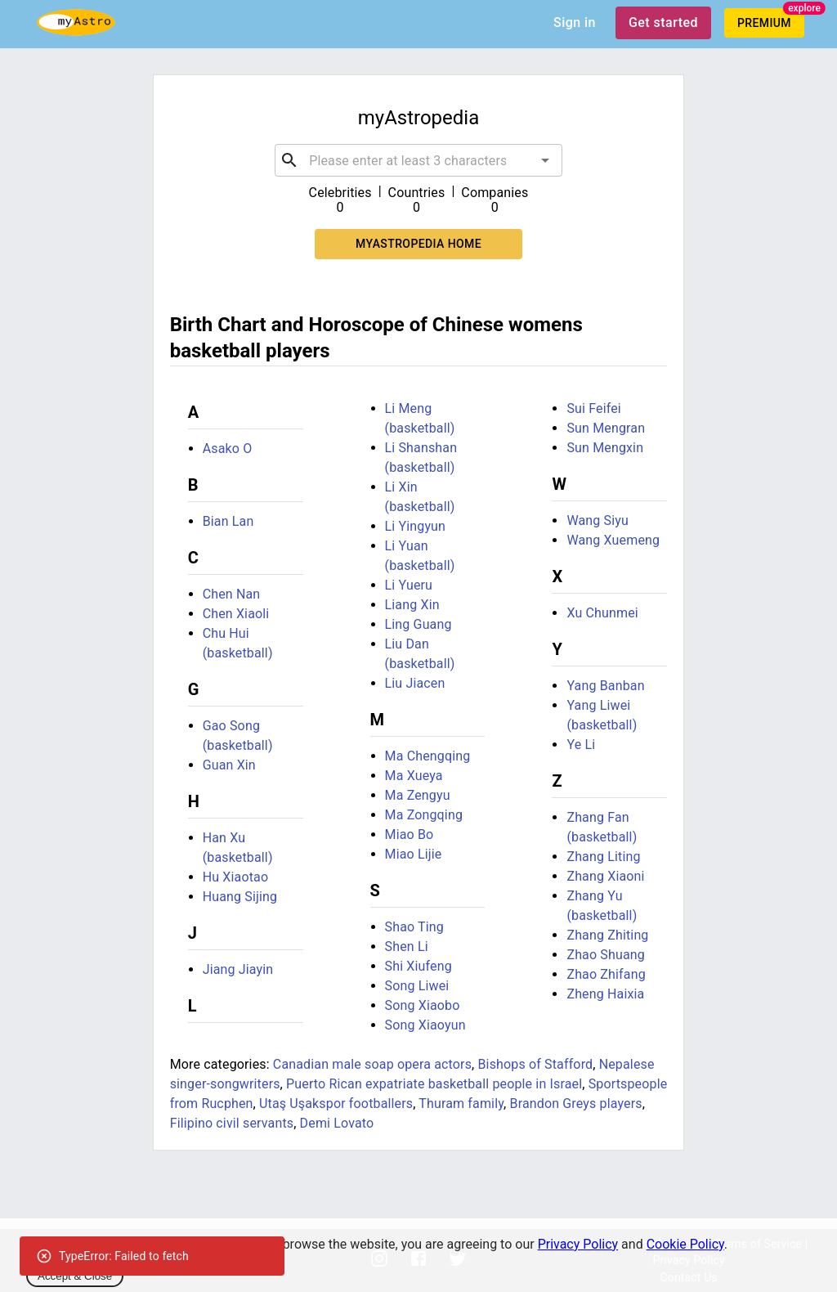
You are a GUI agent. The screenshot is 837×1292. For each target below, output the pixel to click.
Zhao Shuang (605, 954)
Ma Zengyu (417, 795)
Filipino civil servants (232, 1123)
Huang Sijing (240, 896)
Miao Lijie (413, 854)
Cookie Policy (685, 1244)
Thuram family (461, 1103)
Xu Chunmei (602, 613)
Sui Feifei (593, 408)
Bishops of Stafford (535, 1064)
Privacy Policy (578, 1244)
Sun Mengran (605, 428)
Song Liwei (417, 986)
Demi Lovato (337, 1123)
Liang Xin (412, 604)
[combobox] (418, 160)
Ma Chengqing (428, 756)
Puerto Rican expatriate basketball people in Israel (434, 1084)
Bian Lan (228, 521)
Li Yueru (409, 585)
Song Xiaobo (422, 1005)
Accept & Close (75, 1276)
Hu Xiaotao (236, 877)
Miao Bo (409, 834)
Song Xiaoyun (425, 1025)
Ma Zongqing (424, 815)
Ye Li (580, 744)
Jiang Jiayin (238, 969)
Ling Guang (418, 624)
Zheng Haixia (605, 994)
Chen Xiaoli (236, 613)
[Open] (545, 160)
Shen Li (406, 946)
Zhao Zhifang (605, 974)
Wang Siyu (597, 520)
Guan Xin (229, 765)
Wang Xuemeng (613, 540)
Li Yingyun (415, 526)
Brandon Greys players (576, 1103)
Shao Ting (414, 927)
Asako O (228, 448)
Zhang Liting (603, 856)
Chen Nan (232, 594)
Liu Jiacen (415, 683)
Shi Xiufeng (418, 966)
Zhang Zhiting (607, 935)
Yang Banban (605, 685)
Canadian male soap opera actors (372, 1064)
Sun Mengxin (604, 447)
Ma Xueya (414, 775)
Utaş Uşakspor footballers (336, 1103)
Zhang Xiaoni (605, 876)
